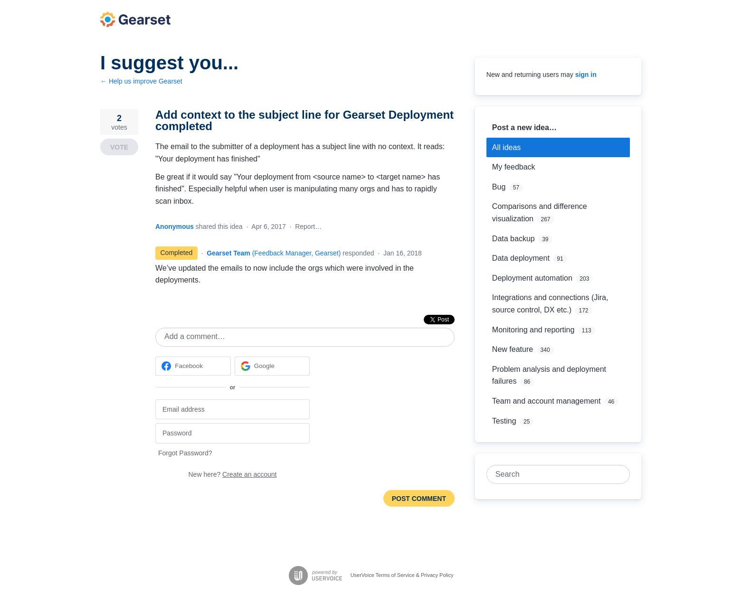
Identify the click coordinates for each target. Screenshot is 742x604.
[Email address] (232, 409)
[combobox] (553, 474)
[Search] (620, 474)
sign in (586, 74)
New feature (512, 349)
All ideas (506, 147)
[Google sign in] (272, 366)
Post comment (419, 498)
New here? (233, 474)
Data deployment (521, 258)
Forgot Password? (185, 453)
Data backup (513, 239)
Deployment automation (532, 278)
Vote (119, 147)
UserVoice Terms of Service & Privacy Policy (402, 575)
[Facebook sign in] (193, 366)
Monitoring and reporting (533, 330)
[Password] (232, 433)
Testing (504, 421)
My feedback (513, 167)
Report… (308, 226)
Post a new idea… (524, 127)
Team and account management (546, 401)
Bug (498, 187)
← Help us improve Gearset (141, 81)
